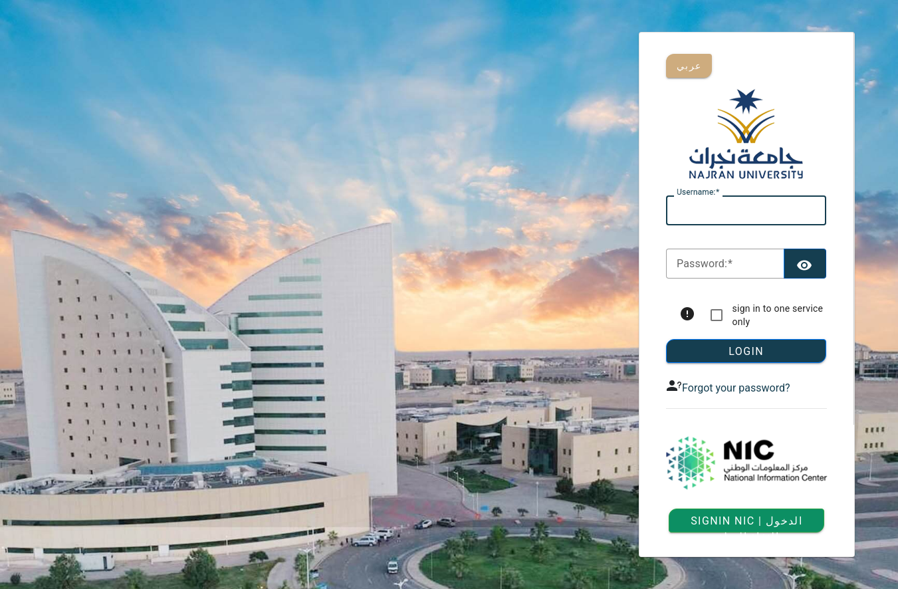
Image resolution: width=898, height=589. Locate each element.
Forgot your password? (736, 388)
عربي (689, 65)
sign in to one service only (778, 315)
